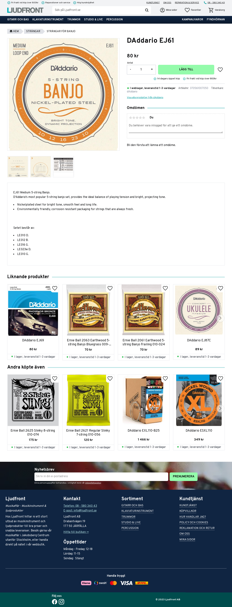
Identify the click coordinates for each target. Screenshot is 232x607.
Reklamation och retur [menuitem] (197, 528)
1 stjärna (130, 117)
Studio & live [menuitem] (93, 19)
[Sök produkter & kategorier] (97, 10)
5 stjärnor (143, 117)
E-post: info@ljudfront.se (80, 511)
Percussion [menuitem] (114, 19)
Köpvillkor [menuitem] (187, 511)
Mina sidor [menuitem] (187, 539)
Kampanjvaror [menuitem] (192, 19)
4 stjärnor (140, 117)
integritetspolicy (93, 483)
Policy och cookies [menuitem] (193, 522)
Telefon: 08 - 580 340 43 (80, 506)
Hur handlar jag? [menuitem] (192, 517)
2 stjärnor (133, 117)
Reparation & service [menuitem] (187, 3)
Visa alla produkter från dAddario (145, 97)
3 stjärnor (137, 117)
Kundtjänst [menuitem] (153, 3)
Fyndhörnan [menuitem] (216, 19)
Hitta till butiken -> (76, 532)
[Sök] (147, 10)
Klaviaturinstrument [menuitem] (48, 19)
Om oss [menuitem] (167, 3)
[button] (193, 10)
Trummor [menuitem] (73, 19)
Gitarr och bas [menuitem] (18, 19)
